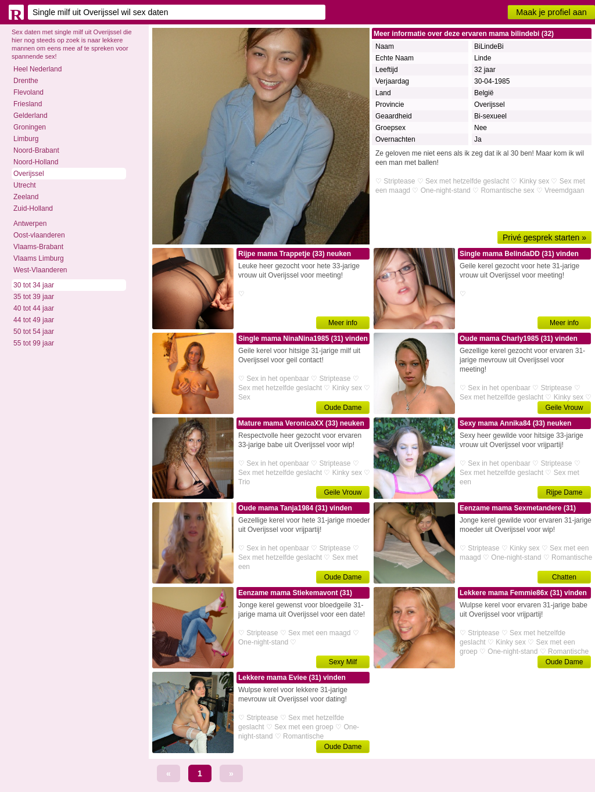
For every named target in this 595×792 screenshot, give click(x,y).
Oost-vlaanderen (39, 235)
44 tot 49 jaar (33, 320)
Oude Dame (343, 408)
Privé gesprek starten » (544, 237)
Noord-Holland (35, 162)
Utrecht (24, 185)
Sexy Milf (343, 662)
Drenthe (25, 81)
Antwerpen (29, 223)
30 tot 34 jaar (33, 285)
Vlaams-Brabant (38, 247)
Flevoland (28, 92)
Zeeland (25, 197)
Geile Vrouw (564, 408)
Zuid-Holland (33, 208)
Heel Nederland (37, 69)
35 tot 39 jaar (33, 297)
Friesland (27, 104)
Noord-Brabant (36, 150)
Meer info (342, 323)
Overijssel (28, 174)
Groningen (29, 127)
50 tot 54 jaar (33, 331)
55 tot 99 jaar (33, 343)
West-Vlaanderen (40, 270)
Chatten (564, 577)
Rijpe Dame (564, 492)
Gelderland (30, 115)
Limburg (25, 139)
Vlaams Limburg (38, 258)
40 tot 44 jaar (33, 308)
